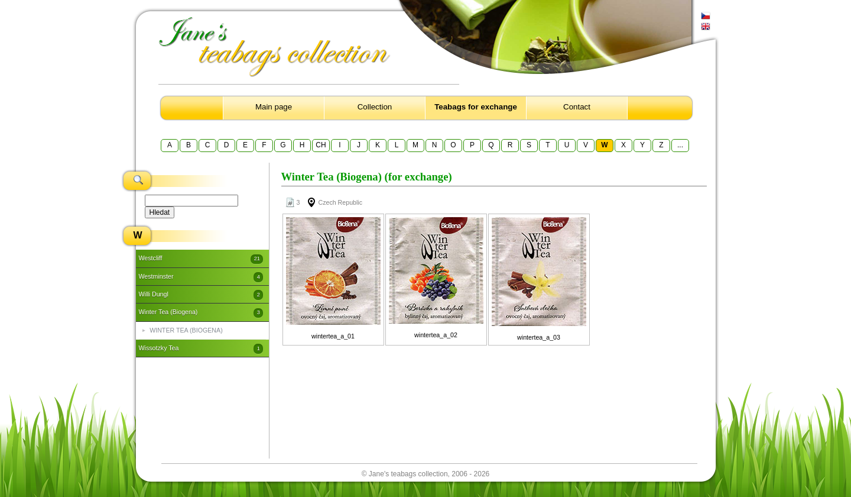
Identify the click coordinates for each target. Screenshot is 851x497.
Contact (576, 106)
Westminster (201, 277)
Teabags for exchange (475, 106)
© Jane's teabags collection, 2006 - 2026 (426, 474)
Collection (375, 106)
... (680, 145)
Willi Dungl (201, 294)
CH (321, 145)
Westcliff (201, 259)
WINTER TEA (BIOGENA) (186, 330)
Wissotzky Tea (201, 348)
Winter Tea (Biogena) (201, 313)
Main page (273, 106)
